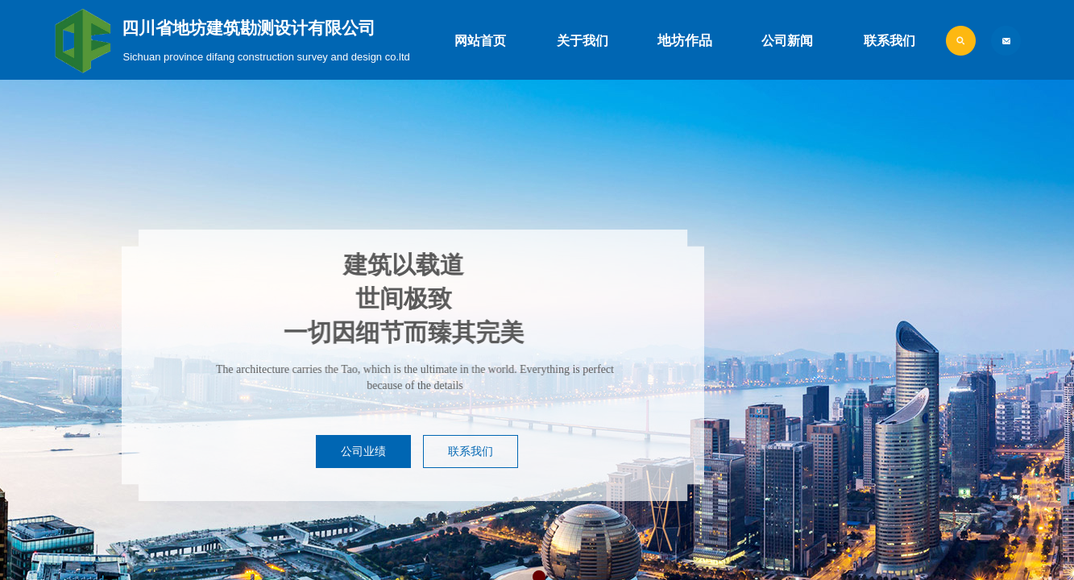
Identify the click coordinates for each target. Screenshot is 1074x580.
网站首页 (480, 41)
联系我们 (889, 41)
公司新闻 (787, 41)
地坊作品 (684, 40)
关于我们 (582, 41)
